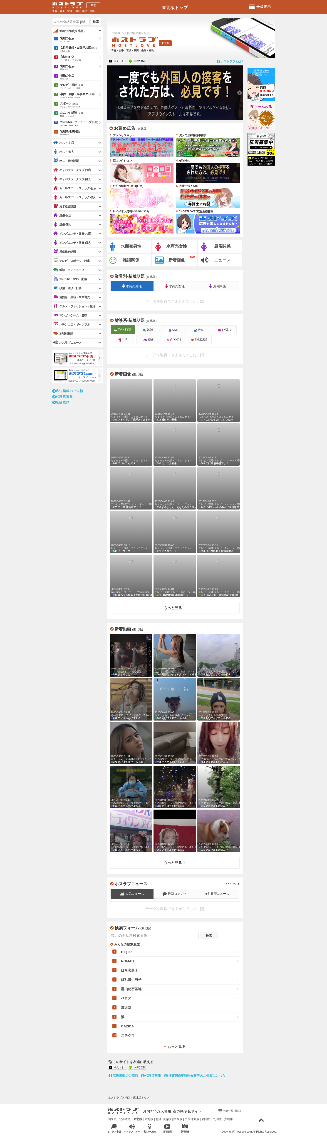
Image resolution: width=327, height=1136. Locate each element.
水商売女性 (171, 247)
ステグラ (128, 1035)
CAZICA (127, 1026)
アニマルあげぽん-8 (175, 743)
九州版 (217, 1119)
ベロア (126, 998)
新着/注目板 (68, 31)
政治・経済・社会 (67, 288)
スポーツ (81, 105)
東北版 (137, 1119)
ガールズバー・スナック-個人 (74, 197)
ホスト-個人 (63, 152)
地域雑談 (199, 339)
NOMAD (127, 961)
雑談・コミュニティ (68, 270)
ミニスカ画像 (175, 444)
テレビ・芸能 (81, 86)
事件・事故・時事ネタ (81, 95)
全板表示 (260, 7)
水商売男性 (125, 247)
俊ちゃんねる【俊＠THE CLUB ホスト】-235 (131, 576)
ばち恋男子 (129, 970)
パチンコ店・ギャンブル (71, 324)
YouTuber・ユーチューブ (81, 123)
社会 (199, 330)
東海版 (148, 1119)
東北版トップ (175, 7)
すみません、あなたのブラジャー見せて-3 (175, 488)
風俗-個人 (62, 224)
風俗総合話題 (64, 252)
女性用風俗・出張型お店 (81, 49)
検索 (96, 22)
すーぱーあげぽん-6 (175, 787)
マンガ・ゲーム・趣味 (70, 315)
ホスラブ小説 (114, 1128)
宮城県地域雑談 (81, 133)
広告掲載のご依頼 (67, 391)
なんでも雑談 (81, 114)
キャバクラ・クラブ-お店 (72, 170)
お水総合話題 (64, 206)
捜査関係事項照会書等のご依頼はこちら (194, 1075)
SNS (173, 330)
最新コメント (175, 894)
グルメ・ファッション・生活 (74, 306)
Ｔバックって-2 (131, 444)
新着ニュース (218, 894)
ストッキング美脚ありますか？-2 (131, 400)
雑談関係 (124, 260)
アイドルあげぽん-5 (131, 699)
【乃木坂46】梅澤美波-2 (218, 532)
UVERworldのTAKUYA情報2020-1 (218, 488)
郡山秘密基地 (131, 989)
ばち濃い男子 (131, 980)
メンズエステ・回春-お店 (72, 234)
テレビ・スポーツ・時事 (71, 261)
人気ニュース (132, 894)
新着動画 (167, 1128)
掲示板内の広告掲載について (261, 73)
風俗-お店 (62, 215)
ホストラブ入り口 (123, 1111)
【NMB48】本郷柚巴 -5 (175, 576)
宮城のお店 (81, 40)
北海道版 (125, 1119)
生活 (123, 339)
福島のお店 (81, 77)
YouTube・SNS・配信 (70, 279)
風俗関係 (215, 247)
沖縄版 (228, 1119)
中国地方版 (192, 1119)
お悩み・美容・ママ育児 (71, 297)
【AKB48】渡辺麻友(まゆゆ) (218, 576)
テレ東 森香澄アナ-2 (218, 444)
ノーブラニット (131, 532)
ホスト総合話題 (66, 161)
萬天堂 (126, 1007)
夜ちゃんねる (261, 107)
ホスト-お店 (63, 143)
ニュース (215, 260)
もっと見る (175, 1046)
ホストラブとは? (230, 61)
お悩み (224, 330)
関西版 (177, 1119)
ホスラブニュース (67, 343)
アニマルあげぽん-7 (131, 787)
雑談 (148, 330)
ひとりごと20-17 (131, 655)
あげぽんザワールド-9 (218, 655)
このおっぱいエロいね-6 (218, 400)
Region (127, 952)
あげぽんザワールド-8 (175, 699)
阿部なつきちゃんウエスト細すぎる (175, 655)
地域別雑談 (63, 333)
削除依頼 (60, 402)
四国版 (206, 1119)
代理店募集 (62, 396)
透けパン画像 (175, 400)
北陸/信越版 (163, 1119)
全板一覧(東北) (232, 1110)
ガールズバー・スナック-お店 (74, 188)
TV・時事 (122, 329)
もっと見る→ (175, 608)
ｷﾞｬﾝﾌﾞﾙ (174, 339)
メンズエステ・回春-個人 (72, 243)
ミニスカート (175, 532)
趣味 (149, 339)
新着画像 (170, 260)
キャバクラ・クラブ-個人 (72, 179)
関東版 (112, 1119)
